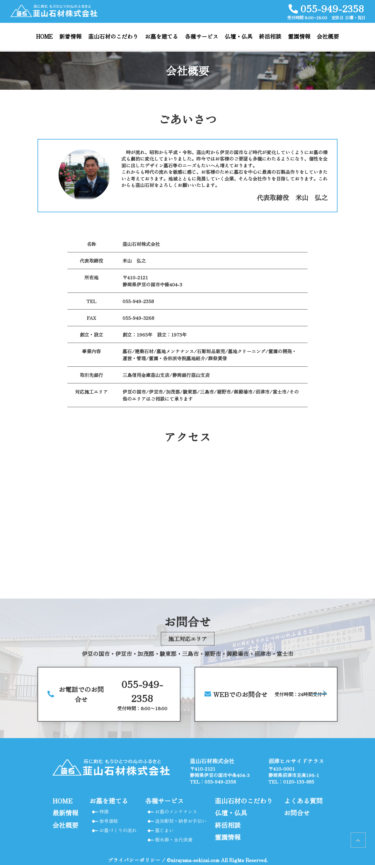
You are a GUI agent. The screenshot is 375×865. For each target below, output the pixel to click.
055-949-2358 (138, 301)
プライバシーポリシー (134, 860)
